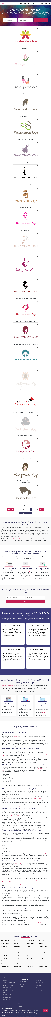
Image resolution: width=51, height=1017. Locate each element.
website (12, 879)
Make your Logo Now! (25, 512)
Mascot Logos (29, 960)
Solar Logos (41, 957)
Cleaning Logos (4, 957)
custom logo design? (26, 570)
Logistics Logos (29, 957)
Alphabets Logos (4, 946)
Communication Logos (6, 963)
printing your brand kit (38, 798)
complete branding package (18, 883)
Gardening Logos (17, 966)
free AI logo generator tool (17, 538)
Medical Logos (29, 966)
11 (37, 509)
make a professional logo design (40, 853)
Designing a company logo (7, 685)
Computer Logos (5, 966)
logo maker (16, 736)
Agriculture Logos (5, 943)
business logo (17, 805)
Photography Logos (43, 946)
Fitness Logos (16, 957)
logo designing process (15, 853)
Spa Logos (41, 960)
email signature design (32, 879)
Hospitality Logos (30, 943)
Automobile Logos (5, 948)
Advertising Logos (5, 940)
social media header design (20, 879)
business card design (15, 815)
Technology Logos (43, 966)
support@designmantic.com (40, 856)
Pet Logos (41, 943)
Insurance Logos (29, 948)
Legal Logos (28, 954)
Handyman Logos (30, 940)
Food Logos (16, 960)
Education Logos (17, 946)
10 (34, 509)
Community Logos (5, 960)
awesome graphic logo (19, 863)
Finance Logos (16, 954)
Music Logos (41, 940)
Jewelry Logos (29, 951)
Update (41, 20)
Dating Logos (16, 943)
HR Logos (28, 946)
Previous (10, 509)
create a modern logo (14, 901)
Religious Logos (42, 951)
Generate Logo (25, 601)
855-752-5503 (37, 1)
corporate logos (30, 891)
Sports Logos (41, 963)
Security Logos (42, 954)
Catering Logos (4, 954)
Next (41, 509)
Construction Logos (17, 940)
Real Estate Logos (42, 948)
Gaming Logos (16, 963)
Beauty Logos (4, 951)
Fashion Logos (16, 951)
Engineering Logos (17, 948)
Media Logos (29, 963)
